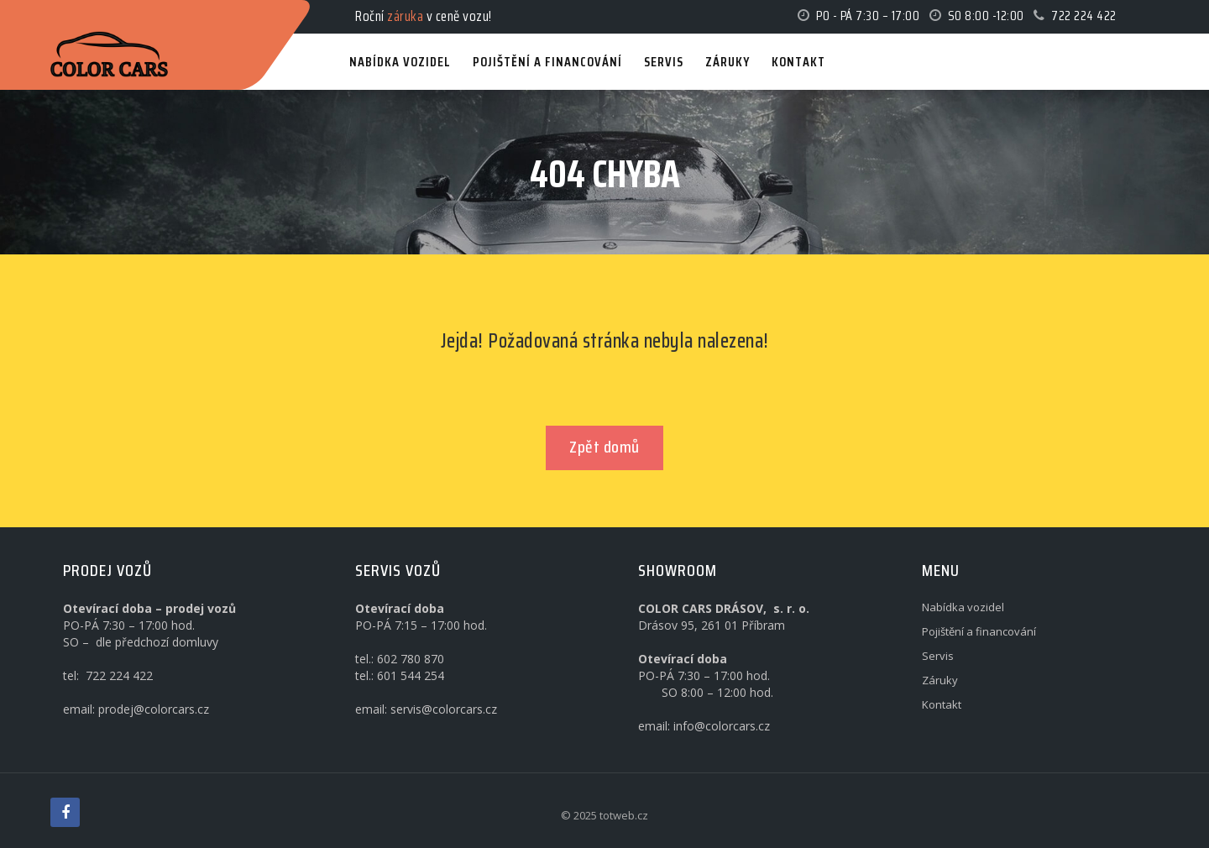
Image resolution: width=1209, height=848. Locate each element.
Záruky (940, 680)
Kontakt (941, 704)
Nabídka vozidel (963, 607)
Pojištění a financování (979, 631)
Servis (938, 655)
